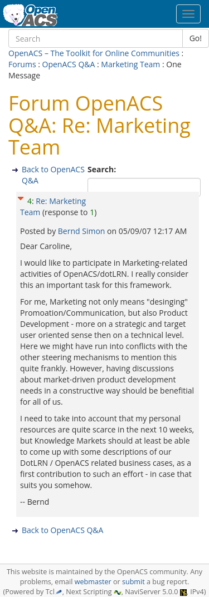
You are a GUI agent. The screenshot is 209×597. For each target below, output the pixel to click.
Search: (103, 169)
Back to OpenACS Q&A (62, 530)
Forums (22, 64)
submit (133, 581)
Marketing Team (130, 64)
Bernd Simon (82, 231)
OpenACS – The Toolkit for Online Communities (93, 53)
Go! (195, 38)
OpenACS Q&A (68, 64)
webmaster (93, 581)
